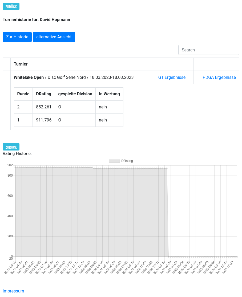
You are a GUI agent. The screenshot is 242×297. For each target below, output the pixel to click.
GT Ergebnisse (172, 77)
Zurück (11, 6)
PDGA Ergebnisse (219, 77)
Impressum (13, 291)
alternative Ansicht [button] (53, 36)
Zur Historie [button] (17, 36)
